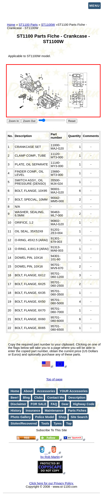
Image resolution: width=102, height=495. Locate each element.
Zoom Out (29, 121)
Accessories (46, 391)
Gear (65, 404)
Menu (94, 5)
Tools (45, 423)
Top (69, 423)
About (28, 391)
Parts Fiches (77, 410)
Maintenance (54, 410)
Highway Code (83, 404)
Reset (72, 121)
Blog (26, 397)
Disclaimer (18, 404)
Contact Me (55, 397)
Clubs (38, 397)
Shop (62, 417)
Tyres (58, 423)
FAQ (54, 404)
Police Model (44, 417)
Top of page (54, 379)
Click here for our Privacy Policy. (51, 483)
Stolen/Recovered (24, 423)
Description (76, 397)
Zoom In (14, 121)
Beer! (15, 397)
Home (15, 391)
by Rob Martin (50, 457)
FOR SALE (38, 404)
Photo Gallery (21, 417)
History (16, 410)
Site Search (79, 417)
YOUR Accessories (74, 391)
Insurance (33, 410)
